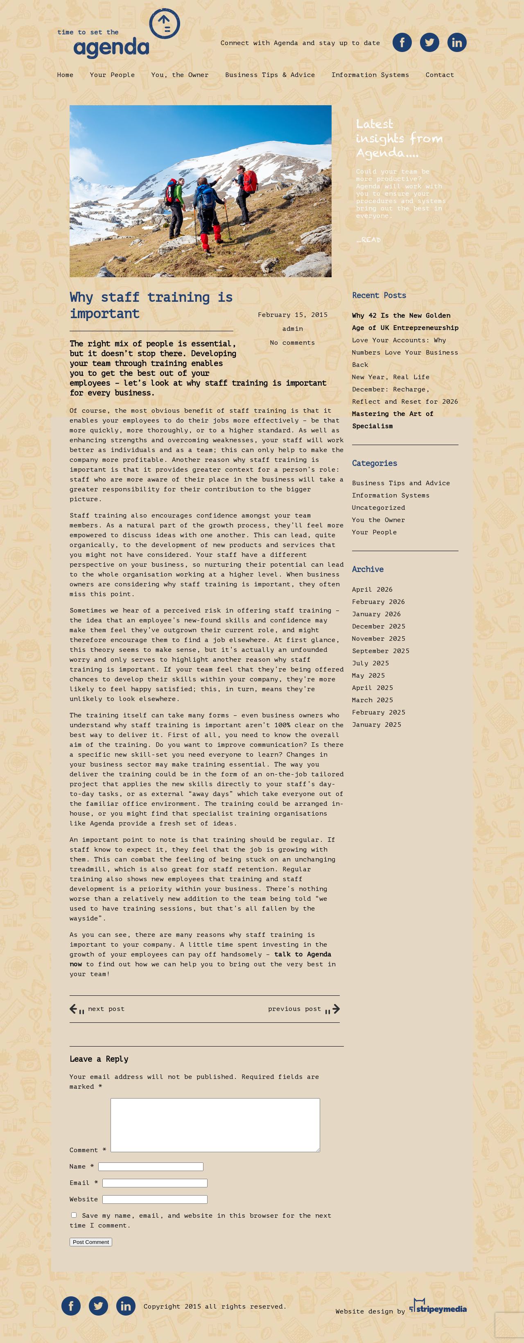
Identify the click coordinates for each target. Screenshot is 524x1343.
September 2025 (380, 651)
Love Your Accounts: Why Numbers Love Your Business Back (405, 353)
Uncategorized (378, 507)
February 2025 (378, 712)
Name (82, 1176)
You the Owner (378, 520)
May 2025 (368, 675)
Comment (88, 1160)
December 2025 (378, 626)
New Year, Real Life (391, 377)
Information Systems (370, 75)
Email (84, 1192)
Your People (112, 75)
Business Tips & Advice (270, 75)
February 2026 (378, 602)
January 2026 (376, 614)
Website (84, 1209)
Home (65, 75)
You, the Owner (180, 75)
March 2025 (372, 700)
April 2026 (372, 589)
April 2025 (372, 688)
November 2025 (378, 638)
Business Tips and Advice (401, 483)
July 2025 (370, 663)
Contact (440, 75)
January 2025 (376, 724)
